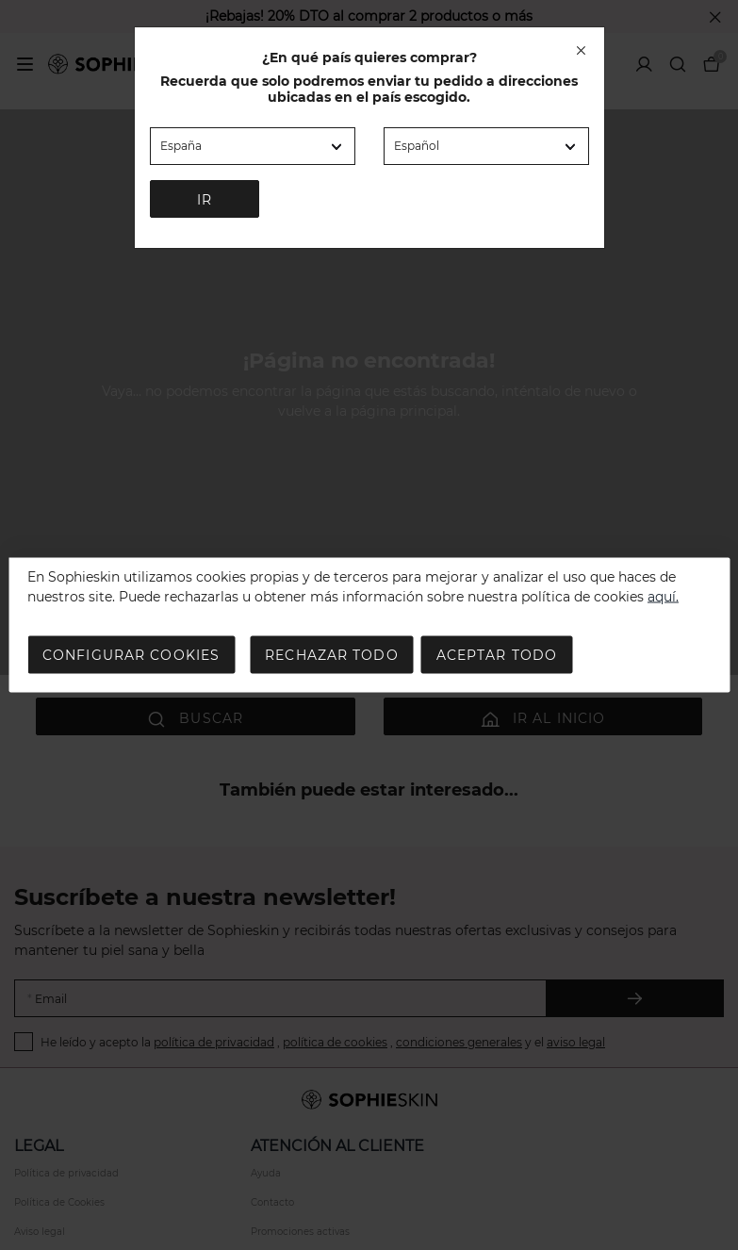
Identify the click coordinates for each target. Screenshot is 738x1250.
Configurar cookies (131, 655)
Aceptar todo (496, 655)
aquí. (663, 596)
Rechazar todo (332, 655)
